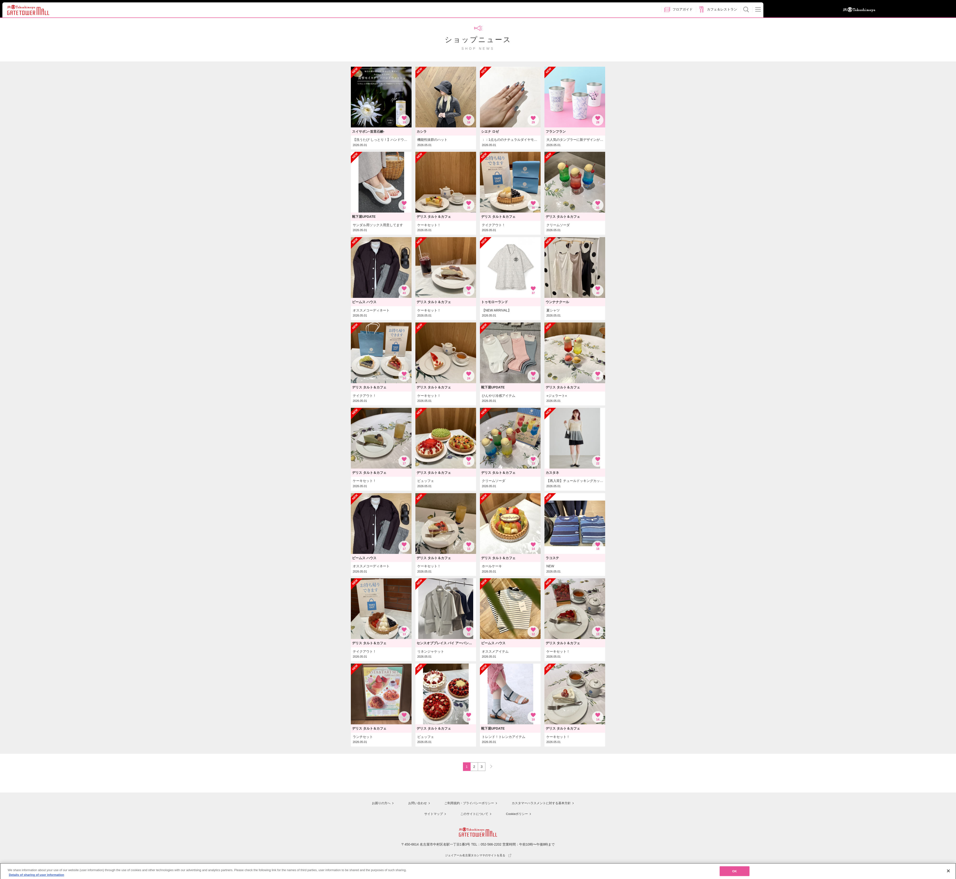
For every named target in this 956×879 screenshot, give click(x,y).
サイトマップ (432, 814)
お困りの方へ (377, 804)
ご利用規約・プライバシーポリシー (467, 804)
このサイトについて (473, 814)
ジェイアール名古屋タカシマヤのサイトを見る (478, 855)
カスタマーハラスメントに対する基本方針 (542, 804)
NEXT (489, 765)
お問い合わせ (413, 804)
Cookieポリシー (517, 814)
